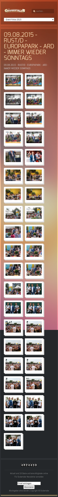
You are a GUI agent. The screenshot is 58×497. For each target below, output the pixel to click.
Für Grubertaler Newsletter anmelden (29, 477)
